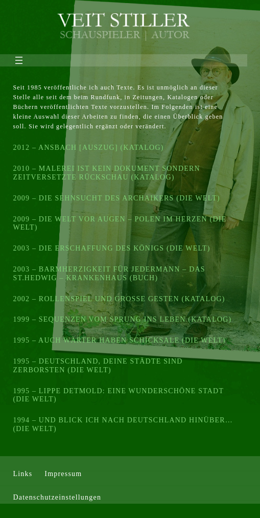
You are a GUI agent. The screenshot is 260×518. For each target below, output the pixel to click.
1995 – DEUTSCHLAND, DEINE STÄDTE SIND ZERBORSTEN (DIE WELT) (97, 365)
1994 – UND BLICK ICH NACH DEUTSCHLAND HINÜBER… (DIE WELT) (122, 424)
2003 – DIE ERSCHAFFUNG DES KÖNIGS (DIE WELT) (111, 248)
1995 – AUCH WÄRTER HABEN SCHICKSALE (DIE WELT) (119, 340)
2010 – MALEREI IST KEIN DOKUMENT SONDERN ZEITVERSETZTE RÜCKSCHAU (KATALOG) (106, 173)
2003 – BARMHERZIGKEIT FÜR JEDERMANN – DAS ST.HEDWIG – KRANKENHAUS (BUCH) (109, 273)
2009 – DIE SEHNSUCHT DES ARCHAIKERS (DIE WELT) (116, 198)
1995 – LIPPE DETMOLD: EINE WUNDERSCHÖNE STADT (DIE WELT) (118, 395)
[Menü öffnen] (19, 60)
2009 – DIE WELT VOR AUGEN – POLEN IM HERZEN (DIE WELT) (119, 223)
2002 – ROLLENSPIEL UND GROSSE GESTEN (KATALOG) (119, 299)
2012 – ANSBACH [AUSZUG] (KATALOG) (88, 147)
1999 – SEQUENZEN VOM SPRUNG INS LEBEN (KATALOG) (122, 319)
